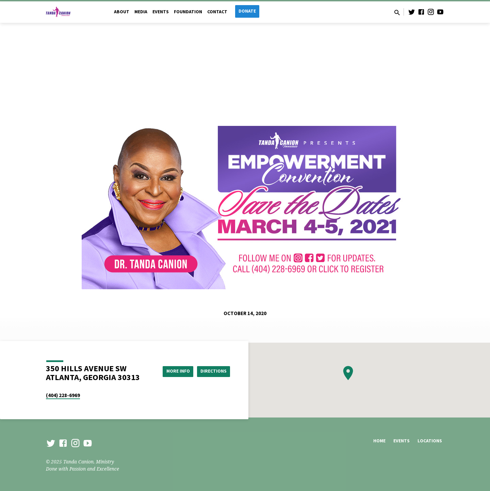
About (121, 12)
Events (160, 12)
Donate (247, 11)
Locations (430, 441)
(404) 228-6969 (63, 395)
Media (140, 12)
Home (379, 441)
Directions (213, 371)
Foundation (188, 12)
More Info (175, 371)
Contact (217, 12)
